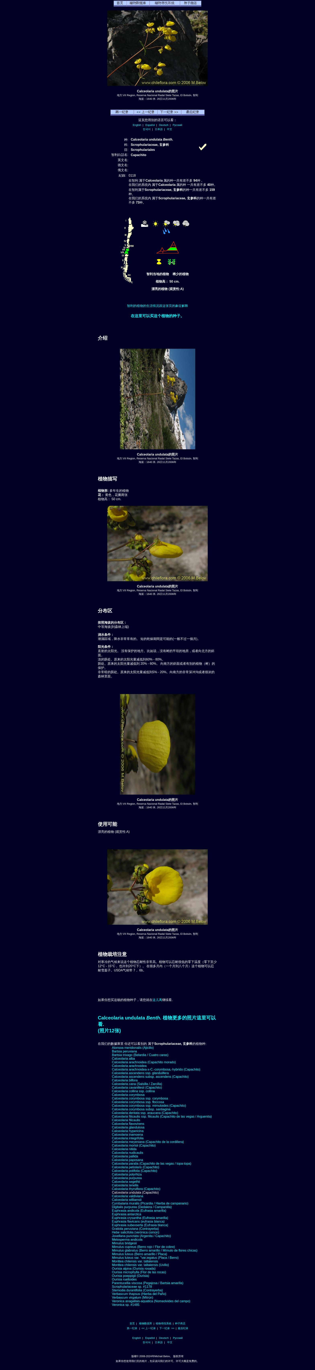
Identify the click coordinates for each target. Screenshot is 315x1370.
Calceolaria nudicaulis (127, 1152)
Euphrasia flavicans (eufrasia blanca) (138, 1221)
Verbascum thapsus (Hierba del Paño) (139, 1294)
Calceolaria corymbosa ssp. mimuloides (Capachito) (149, 1105)
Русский (177, 125)
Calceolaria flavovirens (128, 1123)
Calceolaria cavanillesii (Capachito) (137, 1087)
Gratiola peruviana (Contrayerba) (135, 1228)
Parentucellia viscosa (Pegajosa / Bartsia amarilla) (147, 1283)
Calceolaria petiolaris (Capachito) (135, 1167)
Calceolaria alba (123, 1058)
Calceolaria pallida (125, 1156)
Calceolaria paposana (127, 1160)
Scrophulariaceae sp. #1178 (132, 1286)
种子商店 (180, 1323)
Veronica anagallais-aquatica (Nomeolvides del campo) (151, 1301)
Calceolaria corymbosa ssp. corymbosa (140, 1098)
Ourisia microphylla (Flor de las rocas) (139, 1272)
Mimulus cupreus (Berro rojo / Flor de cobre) (143, 1247)
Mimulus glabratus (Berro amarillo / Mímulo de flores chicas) (154, 1250)
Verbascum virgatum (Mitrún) (132, 1297)
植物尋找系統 (163, 1323)
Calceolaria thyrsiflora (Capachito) (136, 1189)
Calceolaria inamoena (127, 1134)
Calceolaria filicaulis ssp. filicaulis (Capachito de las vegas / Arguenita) (162, 1116)
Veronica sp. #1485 (125, 1304)
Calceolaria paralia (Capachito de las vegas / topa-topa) (151, 1163)
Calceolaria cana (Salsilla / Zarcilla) (137, 1084)
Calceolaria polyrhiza (127, 1174)
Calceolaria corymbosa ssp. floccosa (138, 1102)
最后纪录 (183, 1328)
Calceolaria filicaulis (126, 1120)
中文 (169, 129)
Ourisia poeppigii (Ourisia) (130, 1275)
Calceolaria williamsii (127, 1199)
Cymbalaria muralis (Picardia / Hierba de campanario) (150, 1203)
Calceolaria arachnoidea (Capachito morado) (144, 1062)
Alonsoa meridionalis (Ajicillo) (133, 1047)
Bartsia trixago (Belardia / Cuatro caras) (140, 1055)
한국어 (147, 129)
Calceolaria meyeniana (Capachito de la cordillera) (148, 1142)
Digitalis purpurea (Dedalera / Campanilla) (142, 1207)
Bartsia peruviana (124, 1051)
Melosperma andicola (127, 1239)
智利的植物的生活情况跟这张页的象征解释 (157, 306)
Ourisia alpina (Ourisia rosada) (133, 1268)
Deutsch (163, 125)
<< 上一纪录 (148, 1328)
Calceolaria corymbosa (128, 1094)
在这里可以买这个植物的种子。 (157, 316)
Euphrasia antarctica (126, 1214)
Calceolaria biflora (125, 1080)
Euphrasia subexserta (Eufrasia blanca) (140, 1225)
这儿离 (157, 1000)
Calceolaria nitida (124, 1149)
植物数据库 (145, 1323)
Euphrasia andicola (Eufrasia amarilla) (139, 1210)
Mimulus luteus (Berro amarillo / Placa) (139, 1254)
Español (150, 125)
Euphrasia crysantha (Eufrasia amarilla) (140, 1218)
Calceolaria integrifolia (127, 1138)
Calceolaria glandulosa (128, 1127)
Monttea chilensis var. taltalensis (135, 1261)
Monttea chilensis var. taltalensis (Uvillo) (140, 1265)
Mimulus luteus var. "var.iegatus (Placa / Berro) (145, 1257)
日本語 (159, 129)
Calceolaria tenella (125, 1185)
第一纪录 (132, 1328)
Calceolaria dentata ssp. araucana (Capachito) (145, 1113)
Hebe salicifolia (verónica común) (135, 1232)
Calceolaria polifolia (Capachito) (134, 1171)
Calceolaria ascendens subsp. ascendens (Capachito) (150, 1076)
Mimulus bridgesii (124, 1243)
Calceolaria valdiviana (127, 1196)
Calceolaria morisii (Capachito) (134, 1145)
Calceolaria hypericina (127, 1131)
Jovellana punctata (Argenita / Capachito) (141, 1236)
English (137, 125)
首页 (132, 1323)
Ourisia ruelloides (124, 1279)
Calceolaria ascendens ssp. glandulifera (140, 1073)
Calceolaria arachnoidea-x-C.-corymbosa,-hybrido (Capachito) (156, 1069)
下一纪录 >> (166, 1328)
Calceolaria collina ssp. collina (133, 1091)
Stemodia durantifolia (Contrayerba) (137, 1290)
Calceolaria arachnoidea (129, 1066)
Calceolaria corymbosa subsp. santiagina (141, 1109)
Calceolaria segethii (126, 1181)
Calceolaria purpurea (127, 1178)
